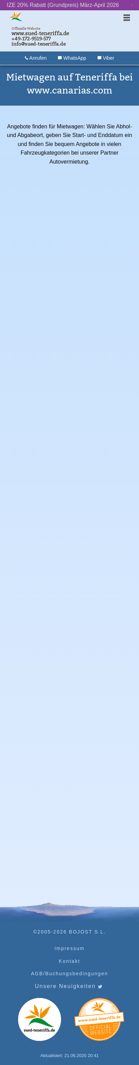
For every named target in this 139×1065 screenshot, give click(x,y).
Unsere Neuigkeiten (69, 986)
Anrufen (36, 58)
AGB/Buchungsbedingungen (69, 973)
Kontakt (69, 961)
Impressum (69, 948)
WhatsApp (72, 58)
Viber (106, 58)
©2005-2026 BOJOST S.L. (69, 932)
